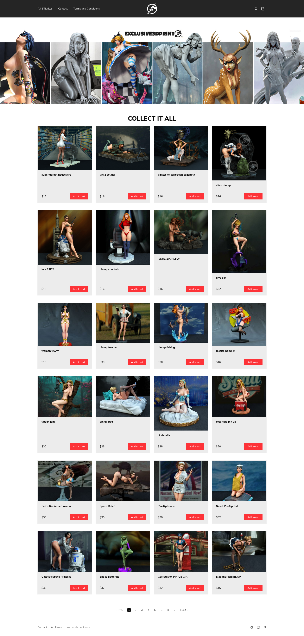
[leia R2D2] (65, 237)
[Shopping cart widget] (262, 8)
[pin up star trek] (123, 237)
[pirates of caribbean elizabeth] (181, 148)
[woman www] (65, 324)
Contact (62, 8)
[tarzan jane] (65, 396)
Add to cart (79, 196)
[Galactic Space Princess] (65, 551)
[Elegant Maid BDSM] (239, 551)
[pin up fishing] (181, 322)
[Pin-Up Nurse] (181, 481)
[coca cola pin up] (239, 396)
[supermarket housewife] (65, 148)
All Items (56, 627)
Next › (184, 610)
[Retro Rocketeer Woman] (65, 481)
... (161, 610)
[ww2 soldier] (123, 148)
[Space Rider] (123, 481)
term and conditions (78, 627)
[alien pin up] (239, 153)
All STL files (45, 8)
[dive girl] (239, 241)
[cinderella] (181, 403)
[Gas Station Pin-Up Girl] (181, 551)
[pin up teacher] (123, 322)
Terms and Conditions (86, 8)
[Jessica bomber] (239, 324)
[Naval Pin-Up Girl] (239, 481)
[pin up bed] (123, 396)
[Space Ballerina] (123, 551)
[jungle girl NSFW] (181, 232)
